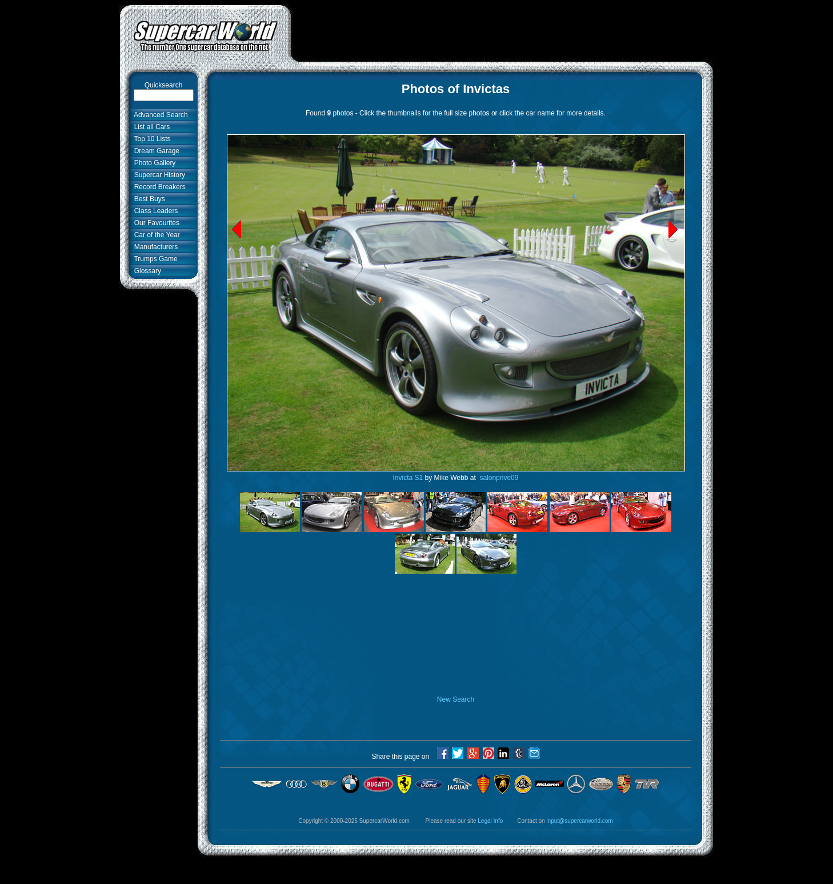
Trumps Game (154, 259)
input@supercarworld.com (579, 821)
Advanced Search (159, 115)
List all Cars (150, 127)
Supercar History (157, 175)
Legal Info (490, 821)
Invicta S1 (408, 478)
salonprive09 (498, 478)
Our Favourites (154, 223)
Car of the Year (155, 235)
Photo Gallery (152, 163)
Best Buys (147, 199)
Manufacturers (154, 247)
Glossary (145, 271)
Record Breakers (158, 187)
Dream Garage (154, 151)
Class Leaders (154, 211)
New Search (455, 699)
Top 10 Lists (150, 139)
